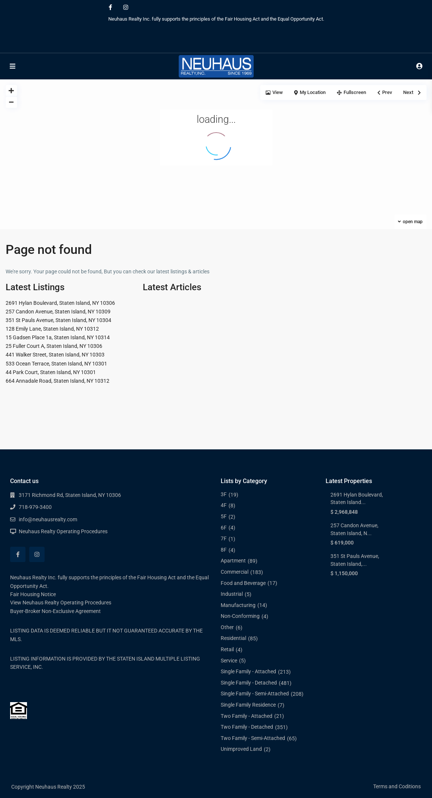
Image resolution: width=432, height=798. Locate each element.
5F (224, 516)
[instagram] (125, 7)
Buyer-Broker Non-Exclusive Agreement (55, 611)
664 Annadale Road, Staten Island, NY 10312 (57, 381)
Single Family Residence (248, 705)
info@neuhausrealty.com (48, 519)
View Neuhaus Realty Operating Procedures (60, 603)
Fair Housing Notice (33, 594)
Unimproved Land (241, 749)
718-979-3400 (35, 507)
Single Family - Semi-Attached (255, 694)
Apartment (233, 561)
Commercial (234, 572)
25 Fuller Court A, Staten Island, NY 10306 (54, 346)
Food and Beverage (243, 583)
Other (227, 627)
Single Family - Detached (249, 683)
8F (224, 550)
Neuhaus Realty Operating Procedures (63, 531)
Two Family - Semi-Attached (253, 738)
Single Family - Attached (248, 671)
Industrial (232, 594)
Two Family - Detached (247, 727)
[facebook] (110, 7)
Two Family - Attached (246, 716)
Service (229, 661)
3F (224, 494)
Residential (233, 638)
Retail (227, 649)
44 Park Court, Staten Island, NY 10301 (51, 372)
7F (224, 538)
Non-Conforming (240, 616)
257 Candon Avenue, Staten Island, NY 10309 (58, 312)
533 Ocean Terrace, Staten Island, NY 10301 (56, 364)
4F (224, 505)
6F (224, 528)
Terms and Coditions (397, 786)
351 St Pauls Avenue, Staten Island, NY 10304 (58, 320)
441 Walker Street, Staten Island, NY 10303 (55, 355)
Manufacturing (238, 605)
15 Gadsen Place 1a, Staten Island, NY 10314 (58, 337)
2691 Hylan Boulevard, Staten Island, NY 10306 (60, 303)
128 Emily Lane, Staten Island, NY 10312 (52, 329)
